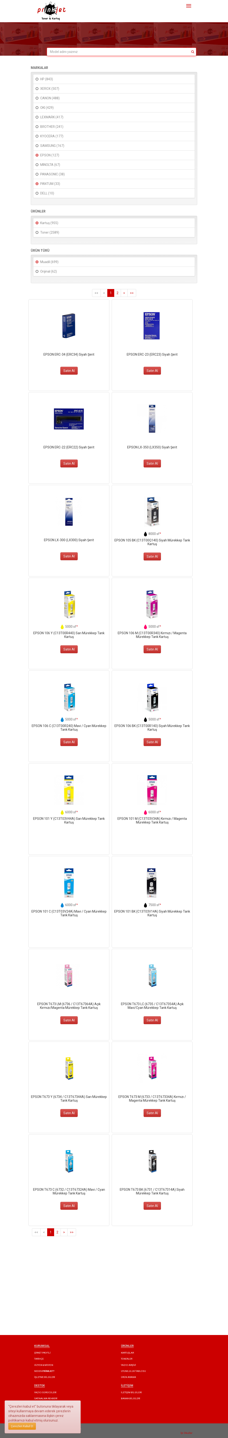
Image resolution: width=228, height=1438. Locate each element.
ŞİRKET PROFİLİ (42, 1352)
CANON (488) (50, 98)
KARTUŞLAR (127, 1352)
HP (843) (46, 79)
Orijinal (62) (48, 271)
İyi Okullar (186, 1433)
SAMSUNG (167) (52, 146)
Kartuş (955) (49, 223)
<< (96, 293)
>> (132, 293)
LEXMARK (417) (51, 117)
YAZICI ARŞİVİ (128, 1365)
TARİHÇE (39, 1359)
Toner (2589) (49, 232)
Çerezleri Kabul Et (22, 1426)
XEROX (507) (49, 88)
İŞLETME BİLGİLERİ (44, 1377)
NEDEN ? (44, 1371)
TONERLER (126, 1359)
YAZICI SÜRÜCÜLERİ (45, 1392)
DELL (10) (47, 193)
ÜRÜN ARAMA (128, 1377)
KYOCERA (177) (51, 136)
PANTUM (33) (50, 184)
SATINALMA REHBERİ (45, 1398)
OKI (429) (47, 107)
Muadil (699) (49, 262)
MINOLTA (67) (50, 165)
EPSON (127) (49, 155)
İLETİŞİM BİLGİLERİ (131, 1392)
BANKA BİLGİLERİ (130, 1398)
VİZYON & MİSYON (43, 1365)
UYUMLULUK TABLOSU (133, 1371)
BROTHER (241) (51, 127)
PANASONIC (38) (52, 174)
